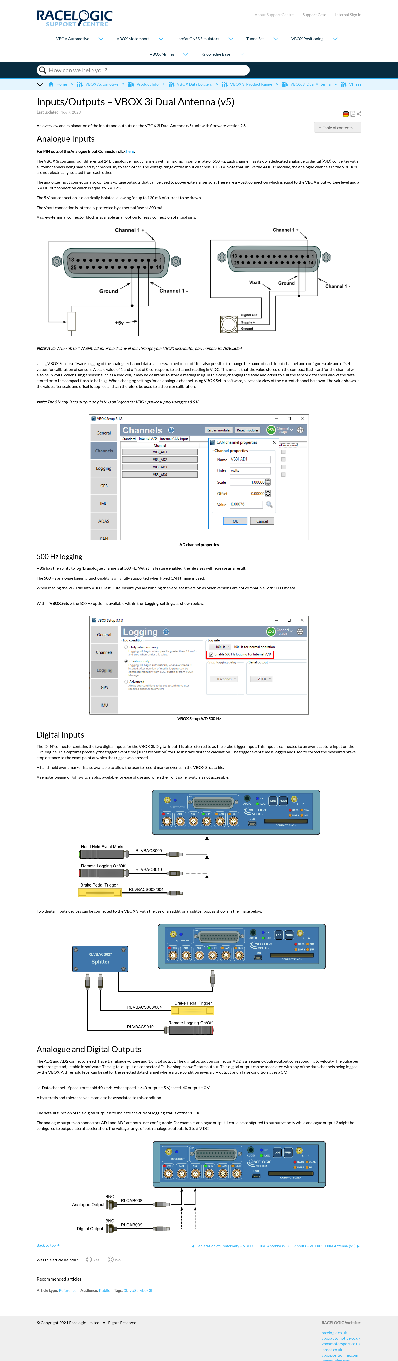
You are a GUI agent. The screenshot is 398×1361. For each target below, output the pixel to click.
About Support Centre (274, 14)
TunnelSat (255, 38)
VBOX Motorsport (133, 38)
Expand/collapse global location (358, 82)
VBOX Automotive (72, 38)
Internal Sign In (348, 14)
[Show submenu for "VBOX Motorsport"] (161, 39)
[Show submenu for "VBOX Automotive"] (101, 39)
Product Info (143, 84)
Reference (67, 1290)
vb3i (133, 1290)
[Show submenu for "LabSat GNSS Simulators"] (231, 39)
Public (104, 1290)
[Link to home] (75, 24)
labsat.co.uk (332, 1349)
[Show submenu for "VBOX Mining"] (185, 54)
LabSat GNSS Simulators (198, 38)
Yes (96, 1259)
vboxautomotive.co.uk (341, 1338)
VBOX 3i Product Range (247, 84)
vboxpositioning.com (340, 1355)
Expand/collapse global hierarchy (40, 84)
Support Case (314, 14)
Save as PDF (352, 114)
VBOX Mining (162, 54)
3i (125, 1290)
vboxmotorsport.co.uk (341, 1343)
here (130, 151)
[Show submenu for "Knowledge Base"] (242, 54)
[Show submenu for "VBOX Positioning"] (335, 39)
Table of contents (338, 127)
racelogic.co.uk (334, 1332)
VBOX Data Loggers (191, 84)
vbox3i (146, 1290)
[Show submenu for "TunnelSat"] (276, 39)
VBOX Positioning (307, 38)
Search (43, 70)
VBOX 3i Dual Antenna (306, 84)
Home (58, 84)
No (118, 1259)
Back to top (46, 1245)
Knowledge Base (215, 54)
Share (358, 114)
